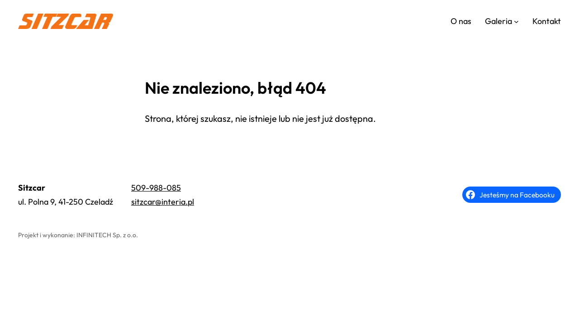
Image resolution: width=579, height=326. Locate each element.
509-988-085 (156, 187)
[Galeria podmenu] (516, 21)
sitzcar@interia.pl (162, 202)
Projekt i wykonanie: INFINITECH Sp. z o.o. (78, 235)
